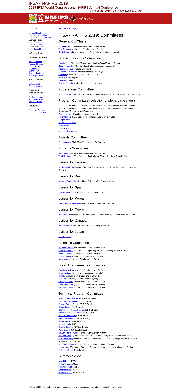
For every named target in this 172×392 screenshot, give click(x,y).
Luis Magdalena (66, 192)
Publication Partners (37, 112)
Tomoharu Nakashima (68, 72)
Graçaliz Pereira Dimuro (69, 304)
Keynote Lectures (36, 73)
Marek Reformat (66, 226)
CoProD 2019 (34, 84)
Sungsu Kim (64, 276)
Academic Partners (37, 110)
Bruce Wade (64, 259)
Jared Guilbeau (65, 273)
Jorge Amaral (64, 324)
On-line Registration (37, 33)
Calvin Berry (64, 52)
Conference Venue (37, 97)
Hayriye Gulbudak (66, 83)
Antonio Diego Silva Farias (70, 298)
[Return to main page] (68, 28)
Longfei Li (63, 75)
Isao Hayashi (64, 237)
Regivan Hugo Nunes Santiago (72, 310)
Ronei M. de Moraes (67, 316)
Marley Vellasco (65, 321)
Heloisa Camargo (66, 327)
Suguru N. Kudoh (66, 367)
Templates (37, 44)
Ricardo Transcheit (67, 66)
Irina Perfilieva (65, 128)
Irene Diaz (63, 80)
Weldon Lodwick (65, 253)
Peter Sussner (65, 330)
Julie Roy (62, 279)
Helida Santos (64, 307)
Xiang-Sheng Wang (67, 284)
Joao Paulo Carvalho (67, 123)
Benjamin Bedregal (67, 181)
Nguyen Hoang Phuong (68, 333)
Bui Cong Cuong (66, 336)
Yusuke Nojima (65, 370)
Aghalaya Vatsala (66, 282)
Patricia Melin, (64, 63)
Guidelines (38, 42)
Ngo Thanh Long (66, 344)
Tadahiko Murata (66, 364)
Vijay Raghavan (65, 49)
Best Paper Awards (37, 75)
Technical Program (37, 64)
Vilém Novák (64, 125)
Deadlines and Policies (43, 38)
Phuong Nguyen (65, 114)
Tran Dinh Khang (66, 339)
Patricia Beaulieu (66, 270)
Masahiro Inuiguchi (67, 69)
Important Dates (35, 62)
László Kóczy (64, 105)
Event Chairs (34, 71)
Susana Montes (65, 78)
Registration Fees (40, 35)
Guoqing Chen (65, 142)
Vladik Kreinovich (66, 156)
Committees (34, 69)
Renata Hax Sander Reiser (70, 313)
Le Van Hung (64, 347)
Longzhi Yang (64, 120)
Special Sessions (36, 86)
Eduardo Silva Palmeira (68, 301)
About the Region (36, 99)
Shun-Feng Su (65, 214)
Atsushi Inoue (64, 361)
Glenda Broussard (66, 287)
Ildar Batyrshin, (65, 94)
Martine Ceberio (65, 373)
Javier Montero (65, 117)
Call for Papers (35, 66)
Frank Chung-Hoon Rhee (69, 203)
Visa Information (35, 102)
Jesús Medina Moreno (68, 131)
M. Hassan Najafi (66, 350)
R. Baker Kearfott (66, 46)
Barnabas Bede (65, 153)
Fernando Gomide (66, 319)
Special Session (40, 49)
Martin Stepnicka (66, 167)
